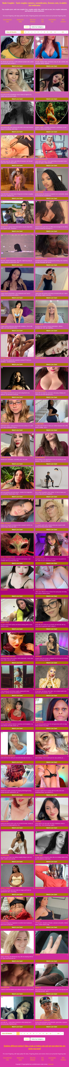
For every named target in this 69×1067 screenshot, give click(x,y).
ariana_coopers (6, 888)
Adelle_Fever (5, 622)
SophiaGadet (5, 490)
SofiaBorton (4, 921)
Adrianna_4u (39, 324)
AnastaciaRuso (40, 457)
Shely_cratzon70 (40, 358)
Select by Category (38, 27)
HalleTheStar (39, 192)
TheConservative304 (41, 756)
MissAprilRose (40, 788)
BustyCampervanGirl (7, 60)
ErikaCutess (39, 291)
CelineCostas (39, 423)
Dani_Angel (39, 855)
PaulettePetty (5, 855)
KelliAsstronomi (6, 125)
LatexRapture (39, 689)
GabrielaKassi (39, 557)
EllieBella (4, 324)
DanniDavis (39, 60)
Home (27, 27)
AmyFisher (38, 225)
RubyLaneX (4, 291)
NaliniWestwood (6, 391)
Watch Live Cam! (17, 66)
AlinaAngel (4, 225)
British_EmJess (6, 358)
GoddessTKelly (6, 457)
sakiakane (38, 656)
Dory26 (37, 92)
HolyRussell (4, 689)
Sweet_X (38, 987)
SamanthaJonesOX (41, 159)
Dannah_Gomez (6, 722)
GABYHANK (39, 622)
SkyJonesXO (5, 423)
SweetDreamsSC (40, 590)
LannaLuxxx (5, 159)
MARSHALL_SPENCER (42, 1020)
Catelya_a (4, 788)
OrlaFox (37, 523)
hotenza (37, 921)
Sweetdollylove (40, 888)
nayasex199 (4, 821)
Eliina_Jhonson (6, 523)
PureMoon (4, 1020)
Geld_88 (3, 258)
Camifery (38, 821)
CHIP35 (37, 954)
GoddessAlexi (5, 192)
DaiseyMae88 (39, 125)
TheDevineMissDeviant (8, 656)
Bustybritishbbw (40, 391)
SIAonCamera (5, 92)
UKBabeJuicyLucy (41, 258)
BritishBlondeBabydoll (8, 756)
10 (51, 32)
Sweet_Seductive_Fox (8, 557)
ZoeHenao (38, 490)
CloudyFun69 (5, 987)
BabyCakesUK (5, 954)
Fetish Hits (50, 1064)
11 (55, 32)
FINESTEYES (39, 722)
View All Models (11, 32)
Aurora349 (4, 590)
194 (63, 32)
